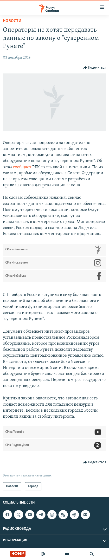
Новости (12, 21)
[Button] (94, 67)
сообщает (22, 167)
